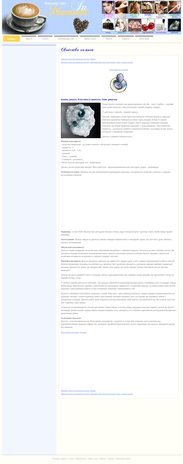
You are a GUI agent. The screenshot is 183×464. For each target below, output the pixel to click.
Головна (11, 38)
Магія (109, 38)
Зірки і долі (90, 38)
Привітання (81, 458)
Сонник (110, 458)
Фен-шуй (144, 38)
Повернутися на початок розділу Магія (78, 59)
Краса (29, 38)
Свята (45, 38)
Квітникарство (66, 38)
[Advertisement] (29, 98)
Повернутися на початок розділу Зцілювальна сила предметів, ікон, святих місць (97, 62)
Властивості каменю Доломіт (74, 332)
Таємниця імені (122, 458)
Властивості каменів (119, 70)
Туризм (126, 38)
